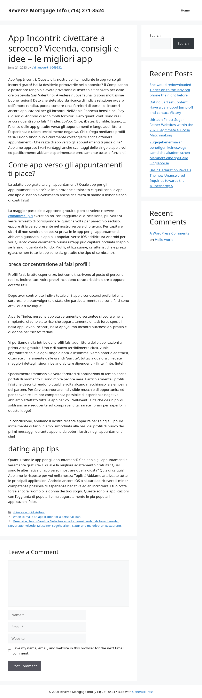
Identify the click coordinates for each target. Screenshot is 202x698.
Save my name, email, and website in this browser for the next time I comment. (69, 651)
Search (155, 35)
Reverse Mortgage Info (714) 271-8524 (56, 10)
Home (185, 10)
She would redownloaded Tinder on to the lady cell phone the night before (170, 89)
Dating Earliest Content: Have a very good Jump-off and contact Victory (171, 107)
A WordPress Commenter (170, 233)
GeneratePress (142, 692)
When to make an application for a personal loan (46, 517)
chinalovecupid (20, 215)
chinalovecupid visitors (29, 512)
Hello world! (164, 239)
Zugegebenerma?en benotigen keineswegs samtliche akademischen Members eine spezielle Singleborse (170, 152)
